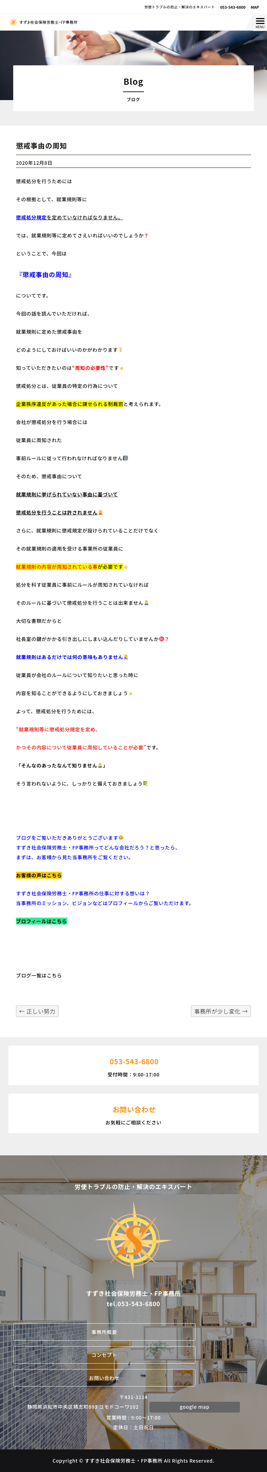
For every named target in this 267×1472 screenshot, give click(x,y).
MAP (255, 7)
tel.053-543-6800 (133, 1303)
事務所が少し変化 (221, 1011)
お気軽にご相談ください (133, 1112)
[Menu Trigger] (260, 23)
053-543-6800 (232, 7)
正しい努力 (37, 1011)
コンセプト (104, 1354)
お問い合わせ (104, 1377)
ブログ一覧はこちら (39, 975)
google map (194, 1406)
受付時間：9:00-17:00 (133, 1064)
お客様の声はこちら (39, 875)
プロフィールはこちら (41, 921)
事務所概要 (104, 1331)
